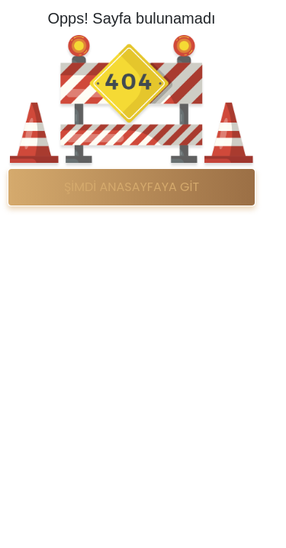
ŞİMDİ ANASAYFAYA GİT (131, 187)
